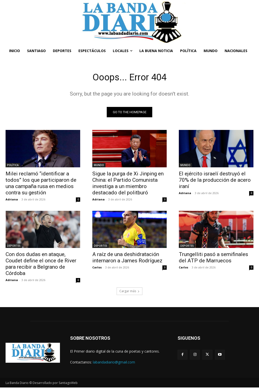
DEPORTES (13, 247)
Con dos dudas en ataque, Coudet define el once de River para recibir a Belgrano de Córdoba (41, 265)
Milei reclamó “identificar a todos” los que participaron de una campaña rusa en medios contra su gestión (41, 184)
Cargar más (129, 292)
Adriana (12, 200)
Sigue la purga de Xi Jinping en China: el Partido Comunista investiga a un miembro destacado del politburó (128, 184)
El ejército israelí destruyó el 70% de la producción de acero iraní (215, 181)
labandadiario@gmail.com (114, 363)
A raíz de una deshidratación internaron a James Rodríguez (127, 259)
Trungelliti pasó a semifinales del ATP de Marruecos (213, 259)
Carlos (97, 268)
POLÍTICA (13, 166)
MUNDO (99, 166)
